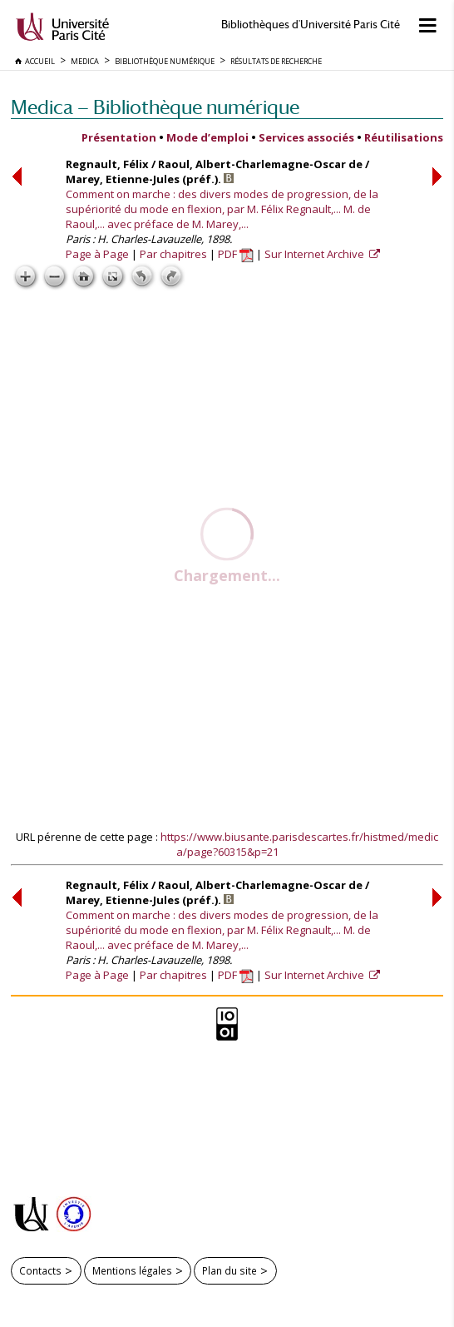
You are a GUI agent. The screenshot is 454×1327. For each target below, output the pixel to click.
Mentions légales (132, 1270)
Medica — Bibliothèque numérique (155, 107)
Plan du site (229, 1270)
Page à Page (97, 253)
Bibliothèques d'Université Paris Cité (310, 24)
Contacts (40, 1270)
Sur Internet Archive (315, 253)
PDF (236, 253)
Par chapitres (173, 253)
